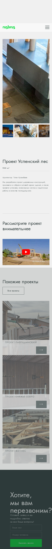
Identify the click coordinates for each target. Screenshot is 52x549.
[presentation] (6, 58)
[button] (13, 291)
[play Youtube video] (26, 252)
